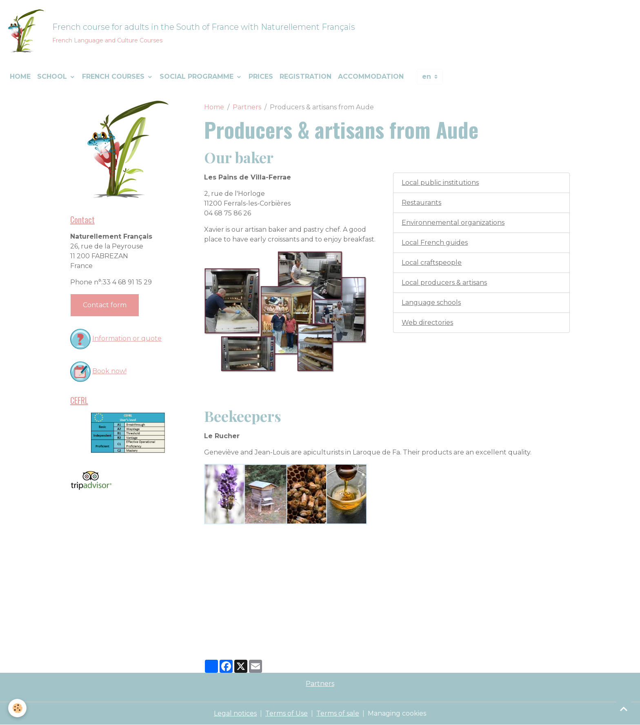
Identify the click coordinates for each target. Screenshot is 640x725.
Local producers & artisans (444, 282)
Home (20, 76)
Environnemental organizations (453, 222)
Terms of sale (337, 713)
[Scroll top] (623, 708)
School (53, 76)
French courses (114, 76)
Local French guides (435, 242)
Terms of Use (286, 713)
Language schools (431, 302)
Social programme (198, 76)
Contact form (105, 305)
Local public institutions (440, 182)
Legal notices (235, 713)
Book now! (109, 371)
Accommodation (371, 76)
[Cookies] (17, 708)
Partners (247, 107)
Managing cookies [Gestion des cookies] (397, 713)
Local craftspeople (432, 262)
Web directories (427, 322)
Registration (305, 76)
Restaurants (421, 202)
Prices (261, 76)
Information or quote (127, 338)
